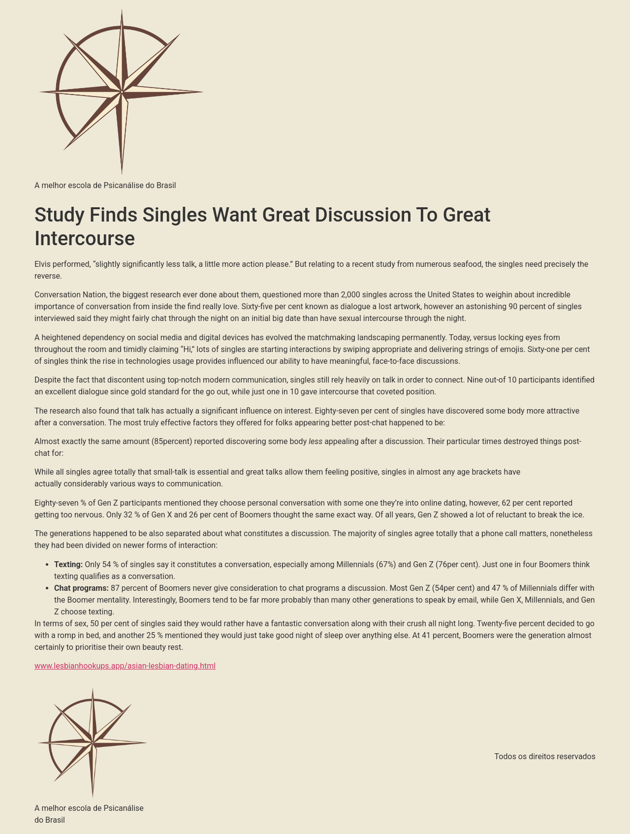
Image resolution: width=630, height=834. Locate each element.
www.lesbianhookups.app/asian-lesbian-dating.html (125, 666)
